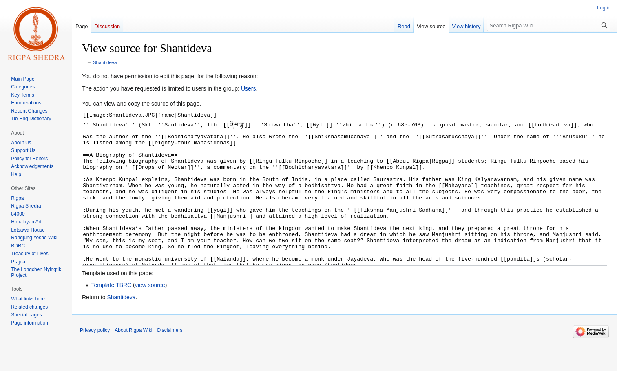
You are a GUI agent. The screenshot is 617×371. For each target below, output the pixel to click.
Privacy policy (95, 361)
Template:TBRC (111, 315)
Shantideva (105, 62)
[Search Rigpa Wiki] (548, 25)
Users (248, 88)
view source (150, 315)
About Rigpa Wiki (133, 361)
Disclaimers (169, 361)
